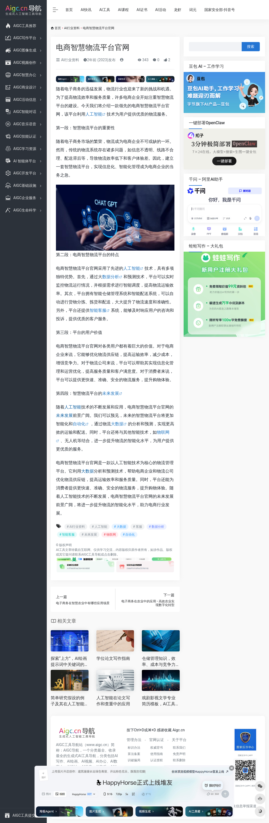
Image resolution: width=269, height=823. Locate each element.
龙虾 (177, 10)
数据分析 (110, 276)
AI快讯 (86, 10)
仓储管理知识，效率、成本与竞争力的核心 (158, 662)
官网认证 (156, 740)
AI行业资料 (72, 28)
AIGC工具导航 (91, 554)
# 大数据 (120, 527)
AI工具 (104, 10)
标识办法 (134, 747)
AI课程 (123, 10)
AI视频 (86, 761)
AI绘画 (72, 761)
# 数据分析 (156, 527)
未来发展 (110, 393)
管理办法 (134, 740)
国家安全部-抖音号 (219, 10)
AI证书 (142, 10)
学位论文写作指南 (113, 658)
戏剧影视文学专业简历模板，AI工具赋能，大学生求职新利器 (160, 701)
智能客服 (98, 310)
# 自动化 (129, 534)
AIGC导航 (71, 750)
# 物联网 (110, 534)
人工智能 (93, 114)
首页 (69, 10)
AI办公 (101, 761)
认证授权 (156, 760)
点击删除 (110, 554)
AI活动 (160, 10)
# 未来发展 (89, 534)
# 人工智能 (99, 527)
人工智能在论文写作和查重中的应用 (113, 700)
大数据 (117, 423)
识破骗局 (134, 760)
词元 (192, 10)
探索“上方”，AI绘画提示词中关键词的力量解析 (69, 662)
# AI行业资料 (76, 527)
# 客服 (137, 527)
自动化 (79, 423)
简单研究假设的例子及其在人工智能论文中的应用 (67, 701)
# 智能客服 (67, 534)
